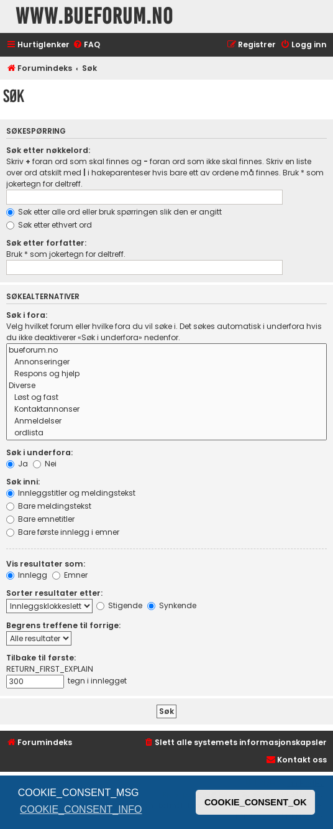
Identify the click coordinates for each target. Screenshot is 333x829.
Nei (45, 463)
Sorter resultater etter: (54, 593)
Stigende (119, 605)
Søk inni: (23, 481)
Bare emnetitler (40, 519)
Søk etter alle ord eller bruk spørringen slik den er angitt (114, 211)
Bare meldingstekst (48, 506)
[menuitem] (86, 45)
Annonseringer (166, 362)
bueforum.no (166, 350)
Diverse (166, 386)
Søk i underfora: (39, 452)
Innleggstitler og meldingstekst (70, 493)
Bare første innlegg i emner (62, 532)
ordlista (166, 433)
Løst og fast (166, 398)
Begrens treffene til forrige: (63, 625)
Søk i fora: (26, 315)
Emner (70, 575)
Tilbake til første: (41, 657)
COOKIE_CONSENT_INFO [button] (81, 809)
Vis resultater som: (45, 563)
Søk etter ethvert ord (49, 225)
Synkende (171, 605)
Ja (17, 463)
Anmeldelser (166, 421)
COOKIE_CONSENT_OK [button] (255, 802)
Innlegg (26, 575)
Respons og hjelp (166, 374)
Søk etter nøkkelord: (48, 150)
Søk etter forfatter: (46, 243)
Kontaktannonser (166, 409)
